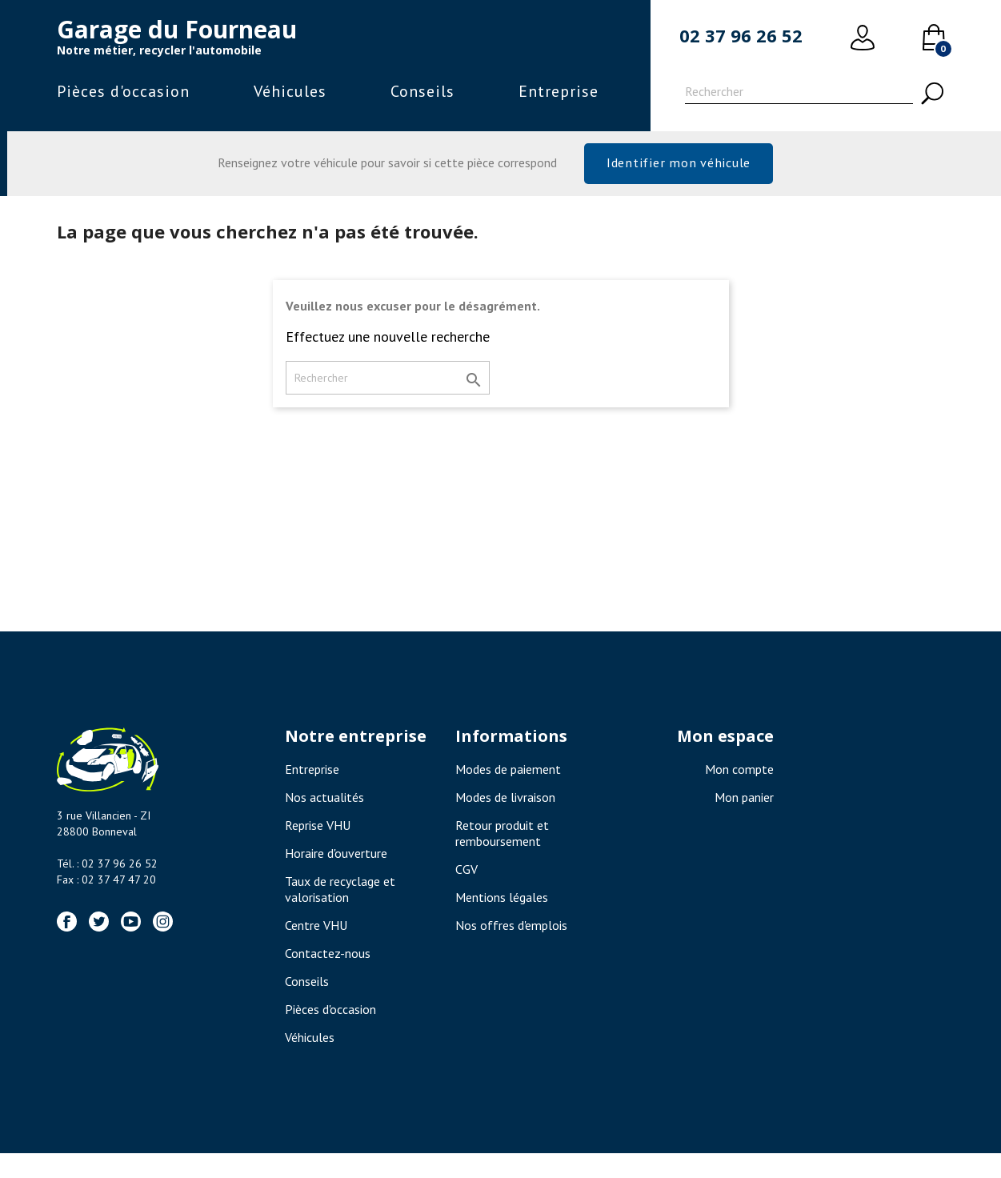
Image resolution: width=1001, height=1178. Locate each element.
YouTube (131, 929)
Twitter (99, 929)
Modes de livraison (505, 804)
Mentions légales (501, 904)
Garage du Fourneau (177, 29)
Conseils (422, 91)
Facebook (67, 929)
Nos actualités (324, 804)
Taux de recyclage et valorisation (340, 896)
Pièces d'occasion (123, 91)
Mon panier (744, 804)
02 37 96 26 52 (741, 35)
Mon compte (739, 776)
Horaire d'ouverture (336, 860)
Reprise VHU (317, 832)
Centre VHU (316, 932)
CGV (466, 876)
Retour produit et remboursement (502, 840)
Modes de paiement (508, 776)
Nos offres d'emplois (511, 932)
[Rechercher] (799, 93)
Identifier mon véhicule (678, 165)
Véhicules (290, 91)
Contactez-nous (327, 960)
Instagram (163, 929)
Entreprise (559, 91)
